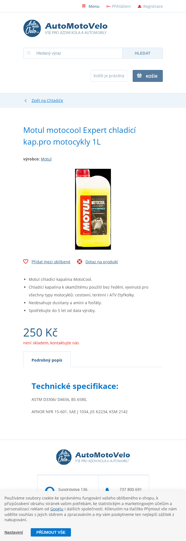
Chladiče (55, 100)
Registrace (153, 6)
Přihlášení (121, 6)
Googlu (56, 508)
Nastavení (13, 532)
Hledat (143, 53)
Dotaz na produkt (97, 262)
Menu (90, 6)
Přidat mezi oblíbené (46, 262)
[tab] (47, 359)
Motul (46, 159)
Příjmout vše (50, 532)
